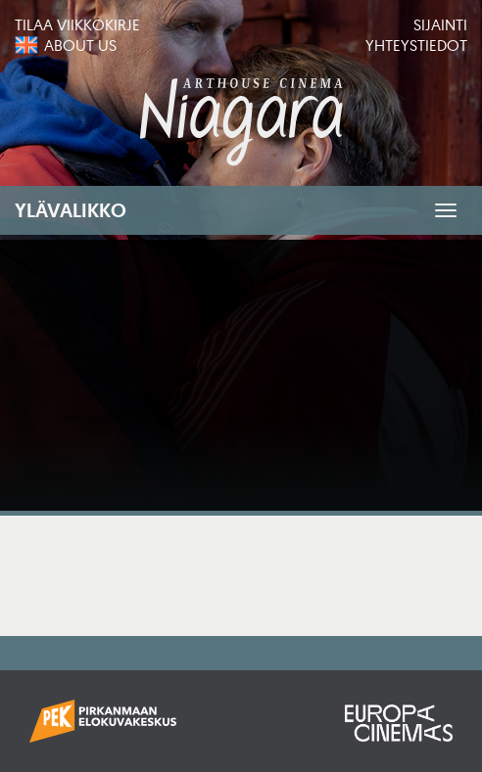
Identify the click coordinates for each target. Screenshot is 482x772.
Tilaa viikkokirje (77, 24)
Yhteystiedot (416, 45)
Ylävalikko (70, 210)
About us (80, 45)
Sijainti (440, 24)
